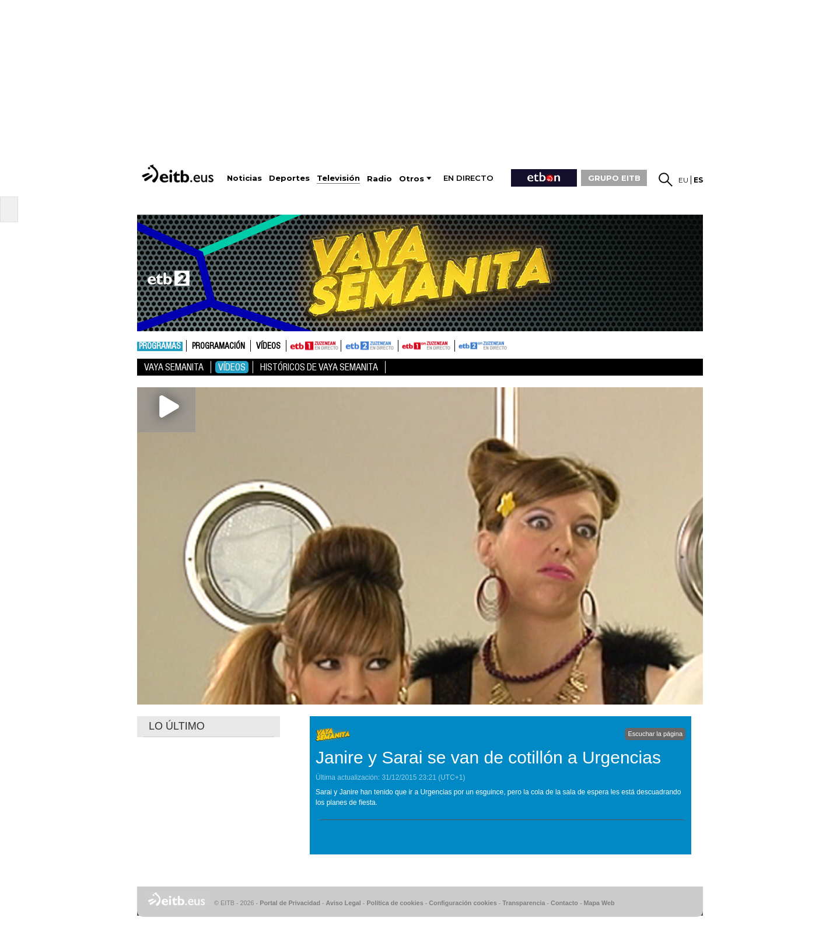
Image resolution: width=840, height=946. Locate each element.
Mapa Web (598, 902)
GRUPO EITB (614, 178)
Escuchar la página (655, 733)
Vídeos (268, 346)
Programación (218, 346)
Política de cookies (394, 902)
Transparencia (523, 902)
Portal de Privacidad (290, 902)
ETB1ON (403, 344)
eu (683, 180)
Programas (160, 346)
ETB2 (369, 346)
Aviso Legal (343, 902)
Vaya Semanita (174, 367)
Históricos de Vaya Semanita (319, 367)
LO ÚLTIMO (177, 726)
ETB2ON (460, 344)
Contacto (564, 902)
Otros (411, 178)
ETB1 (313, 346)
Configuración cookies (462, 902)
